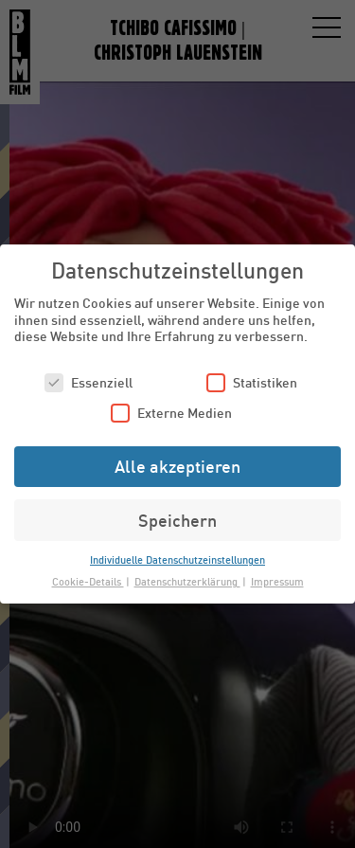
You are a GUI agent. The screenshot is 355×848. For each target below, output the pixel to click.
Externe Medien (171, 413)
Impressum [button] (277, 581)
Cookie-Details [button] (88, 581)
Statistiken (251, 382)
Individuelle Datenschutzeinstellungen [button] (177, 559)
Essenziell (88, 382)
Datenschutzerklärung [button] (187, 581)
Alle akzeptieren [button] (177, 466)
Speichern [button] (177, 520)
